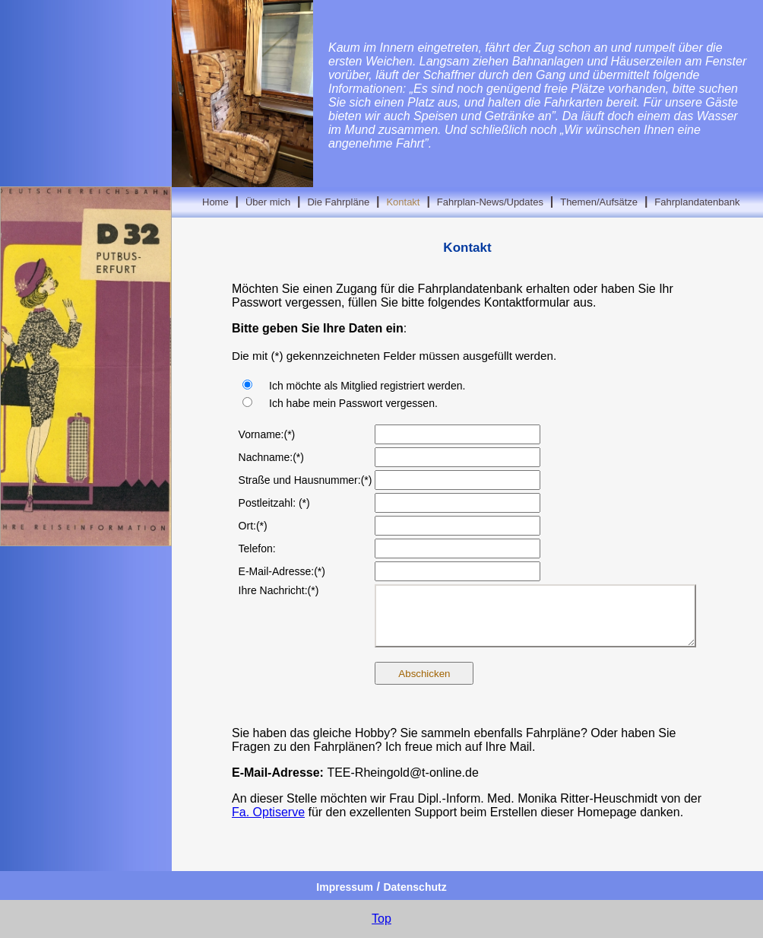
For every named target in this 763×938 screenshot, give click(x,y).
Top (381, 918)
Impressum (344, 887)
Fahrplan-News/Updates (490, 202)
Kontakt (402, 202)
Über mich (267, 202)
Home (215, 202)
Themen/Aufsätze (599, 202)
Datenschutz (414, 887)
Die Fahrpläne (338, 202)
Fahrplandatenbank (696, 202)
